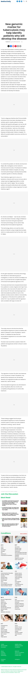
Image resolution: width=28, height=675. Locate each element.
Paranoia (17, 602)
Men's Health (4, 603)
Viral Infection (18, 629)
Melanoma (3, 602)
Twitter (2, 660)
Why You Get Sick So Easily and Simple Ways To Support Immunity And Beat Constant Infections (10, 514)
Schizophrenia (4, 625)
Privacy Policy (18, 654)
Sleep (2, 635)
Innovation (3, 647)
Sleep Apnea (4, 636)
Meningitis (3, 605)
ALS (1, 552)
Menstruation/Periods (6, 607)
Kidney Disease (18, 574)
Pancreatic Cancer (19, 600)
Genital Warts (4, 577)
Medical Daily (6, 1)
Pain (16, 599)
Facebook (3, 659)
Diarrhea (17, 556)
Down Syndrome (19, 559)
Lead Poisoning (18, 577)
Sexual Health (4, 631)
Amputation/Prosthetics (6, 555)
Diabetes (17, 555)
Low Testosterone (19, 584)
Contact (3, 652)
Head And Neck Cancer (6, 585)
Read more (17, 672)
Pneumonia (17, 609)
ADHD (2, 548)
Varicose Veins (18, 628)
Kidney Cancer (18, 573)
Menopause (3, 606)
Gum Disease (4, 583)
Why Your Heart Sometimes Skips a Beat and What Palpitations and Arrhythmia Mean (10, 525)
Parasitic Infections (19, 603)
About (2, 651)
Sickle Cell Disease (5, 632)
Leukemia (17, 578)
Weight (16, 631)
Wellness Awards (19, 645)
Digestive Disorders (19, 558)
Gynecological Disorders (6, 584)
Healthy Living (18, 644)
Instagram (17, 659)
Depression (17, 551)
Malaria (2, 600)
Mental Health (4, 609)
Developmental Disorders (21, 554)
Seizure (2, 628)
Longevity (17, 583)
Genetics (3, 576)
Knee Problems (18, 576)
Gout (2, 581)
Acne (2, 547)
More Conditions (23, 533)
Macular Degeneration (6, 599)
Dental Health (18, 549)
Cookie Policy (18, 655)
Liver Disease (18, 581)
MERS (2, 610)
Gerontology (4, 580)
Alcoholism (3, 549)
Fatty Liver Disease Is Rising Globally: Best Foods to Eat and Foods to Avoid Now (10, 519)
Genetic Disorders (5, 574)
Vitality (2, 644)
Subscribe (3, 654)
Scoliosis (3, 627)
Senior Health (4, 629)
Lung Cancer (18, 585)
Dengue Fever (18, 548)
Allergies (3, 551)
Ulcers (16, 625)
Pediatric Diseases (19, 606)
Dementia (17, 547)
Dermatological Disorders (21, 552)
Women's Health (18, 632)
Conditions (6, 533)
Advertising (3, 655)
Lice (16, 580)
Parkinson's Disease (19, 605)
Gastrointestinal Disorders (7, 573)
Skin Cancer (3, 634)
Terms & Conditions (19, 652)
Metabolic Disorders (5, 612)
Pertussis (17, 607)
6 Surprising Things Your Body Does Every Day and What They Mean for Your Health (10, 508)
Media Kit (17, 651)
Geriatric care (4, 578)
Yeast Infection (18, 634)
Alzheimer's (3, 554)
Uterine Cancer (18, 627)
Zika (16, 635)
